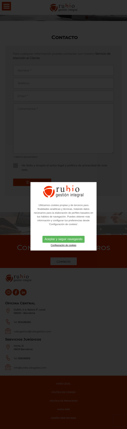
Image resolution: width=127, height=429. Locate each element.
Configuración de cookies (63, 246)
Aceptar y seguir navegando (63, 239)
